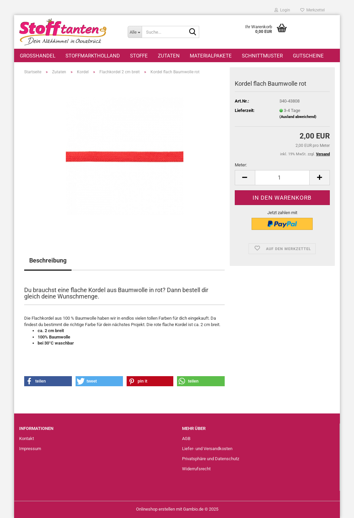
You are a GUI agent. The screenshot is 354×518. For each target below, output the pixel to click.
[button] (245, 177)
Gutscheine (308, 56)
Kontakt (26, 438)
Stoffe (139, 56)
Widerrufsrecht (196, 468)
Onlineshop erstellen (155, 509)
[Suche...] (135, 32)
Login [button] (282, 10)
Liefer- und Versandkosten (207, 448)
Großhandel (37, 56)
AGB (186, 438)
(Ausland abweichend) (297, 117)
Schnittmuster (262, 56)
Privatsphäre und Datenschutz (210, 458)
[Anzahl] (282, 177)
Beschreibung (48, 260)
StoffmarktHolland (92, 56)
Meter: (241, 164)
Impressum (30, 448)
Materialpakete (211, 56)
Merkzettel (312, 10)
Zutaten (169, 56)
